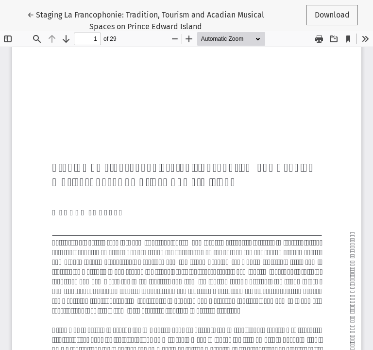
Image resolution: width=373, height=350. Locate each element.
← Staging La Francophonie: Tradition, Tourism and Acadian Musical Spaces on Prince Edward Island (145, 20)
